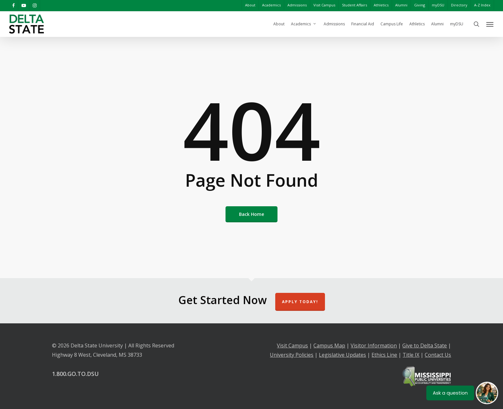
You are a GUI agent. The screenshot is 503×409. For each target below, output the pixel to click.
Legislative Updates (342, 354)
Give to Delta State (424, 345)
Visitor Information (374, 345)
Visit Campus (292, 345)
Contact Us (438, 354)
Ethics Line (384, 354)
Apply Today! (300, 301)
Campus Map (329, 345)
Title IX (411, 354)
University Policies (291, 354)
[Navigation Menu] (490, 24)
